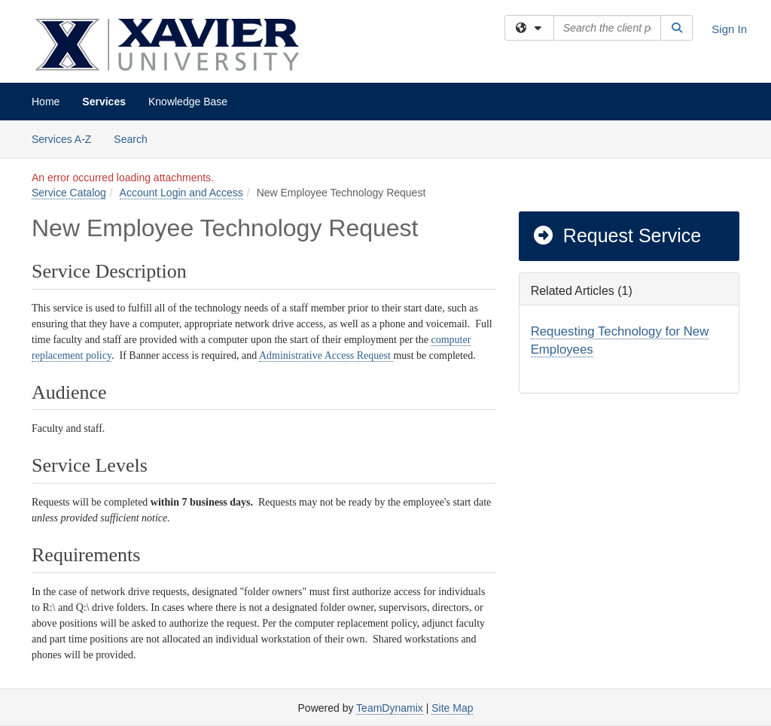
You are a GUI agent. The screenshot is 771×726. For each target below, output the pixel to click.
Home (45, 102)
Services (104, 102)
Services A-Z (61, 139)
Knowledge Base (187, 102)
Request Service (617, 235)
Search (136, 138)
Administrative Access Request (326, 355)
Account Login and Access (181, 193)
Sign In (729, 29)
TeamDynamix (389, 708)
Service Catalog (69, 193)
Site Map (452, 708)
